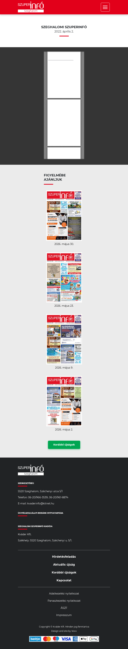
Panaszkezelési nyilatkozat (64, 601)
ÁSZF (64, 608)
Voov (74, 631)
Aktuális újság (64, 564)
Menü (105, 7)
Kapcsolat (64, 580)
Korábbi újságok (64, 445)
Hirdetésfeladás (64, 556)
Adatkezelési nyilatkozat (64, 593)
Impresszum (64, 615)
